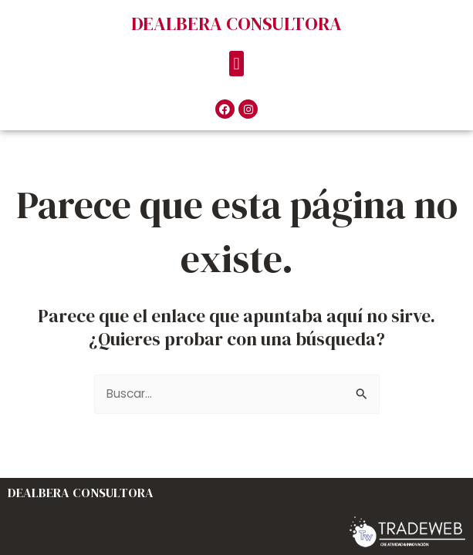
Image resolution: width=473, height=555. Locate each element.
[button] (236, 63)
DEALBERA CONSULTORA (236, 23)
